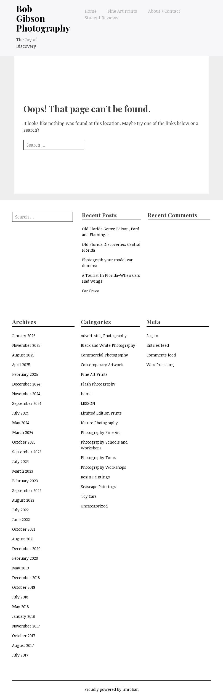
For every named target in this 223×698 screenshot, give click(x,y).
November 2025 (26, 345)
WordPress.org (160, 364)
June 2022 (21, 519)
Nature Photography (99, 422)
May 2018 (20, 606)
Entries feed (158, 345)
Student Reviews (101, 18)
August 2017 (23, 645)
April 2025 (21, 364)
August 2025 (23, 355)
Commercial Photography (104, 355)
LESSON (88, 403)
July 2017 (20, 655)
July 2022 (20, 509)
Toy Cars (89, 496)
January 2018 (23, 616)
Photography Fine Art (100, 432)
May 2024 (20, 422)
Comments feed (161, 355)
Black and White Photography (108, 345)
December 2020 (26, 548)
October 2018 (23, 587)
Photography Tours (98, 457)
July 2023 (20, 461)
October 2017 (23, 635)
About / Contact (164, 11)
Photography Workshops (103, 467)
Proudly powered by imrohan (111, 689)
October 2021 (23, 529)
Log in (152, 335)
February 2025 (25, 374)
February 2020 (25, 558)
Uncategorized (94, 506)
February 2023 (25, 480)
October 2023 (24, 442)
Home (91, 11)
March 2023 (22, 471)
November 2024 (26, 393)
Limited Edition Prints (101, 413)
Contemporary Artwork (102, 364)
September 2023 (26, 451)
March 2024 (22, 432)
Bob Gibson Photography (43, 18)
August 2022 (23, 500)
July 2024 (20, 413)
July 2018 (20, 597)
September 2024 (26, 403)
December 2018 (26, 577)
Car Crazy (90, 290)
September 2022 (26, 490)
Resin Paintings (95, 477)
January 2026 (24, 335)
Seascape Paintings (98, 486)
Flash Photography (98, 384)
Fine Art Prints (122, 11)
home (86, 393)
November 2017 (26, 626)
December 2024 (26, 384)
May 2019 (20, 568)
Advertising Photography (104, 335)
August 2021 (23, 538)
